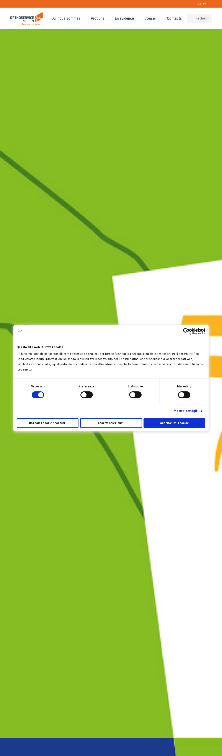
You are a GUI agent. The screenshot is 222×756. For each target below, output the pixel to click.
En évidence (124, 18)
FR (204, 3)
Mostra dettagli (185, 411)
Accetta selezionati (111, 423)
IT (210, 3)
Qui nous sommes (65, 18)
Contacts (174, 18)
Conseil (150, 18)
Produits (97, 18)
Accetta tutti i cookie (174, 423)
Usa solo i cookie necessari (47, 423)
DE (199, 3)
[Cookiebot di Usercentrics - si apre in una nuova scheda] (186, 331)
